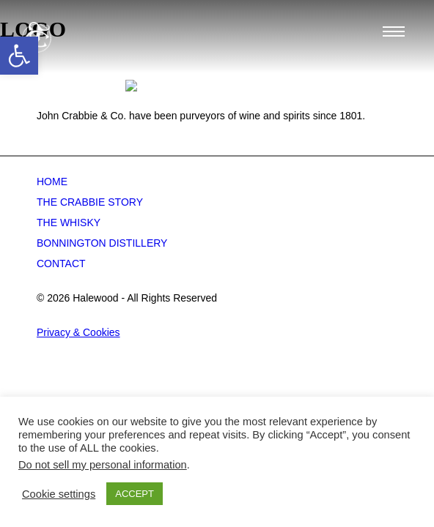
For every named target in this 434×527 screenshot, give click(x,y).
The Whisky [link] (68, 273)
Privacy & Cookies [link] (78, 383)
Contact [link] (61, 314)
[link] (19, 56)
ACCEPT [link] (134, 493)
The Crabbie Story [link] (90, 252)
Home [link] (52, 232)
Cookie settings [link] (58, 494)
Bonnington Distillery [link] (102, 293)
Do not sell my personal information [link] (102, 465)
